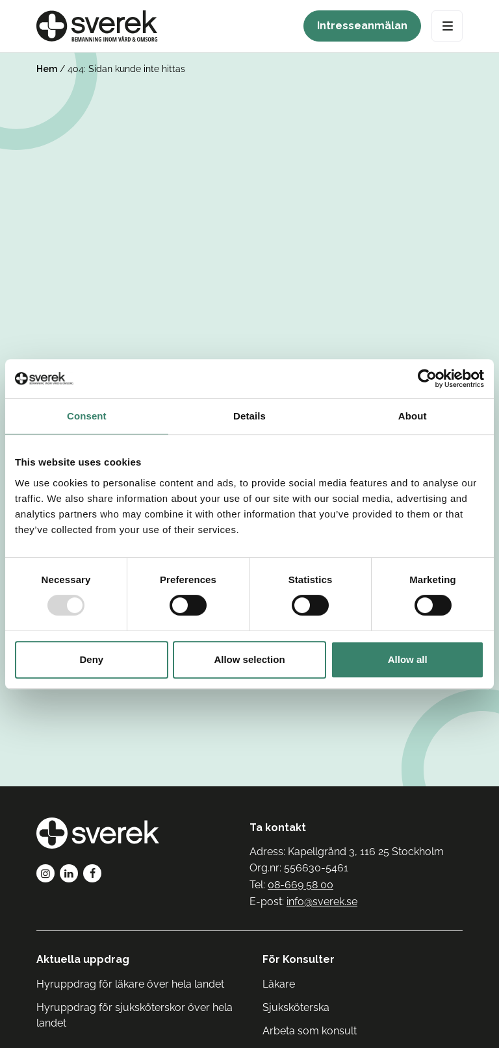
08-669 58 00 (300, 885)
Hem (46, 69)
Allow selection (249, 659)
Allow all (408, 659)
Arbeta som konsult (309, 1031)
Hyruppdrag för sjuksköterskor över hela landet (134, 1015)
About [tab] (412, 415)
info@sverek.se (322, 901)
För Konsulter (298, 959)
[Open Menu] (447, 26)
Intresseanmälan (362, 25)
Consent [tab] (87, 415)
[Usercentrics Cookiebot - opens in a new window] (427, 378)
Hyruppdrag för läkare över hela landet (130, 984)
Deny (91, 659)
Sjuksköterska (295, 1007)
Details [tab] (249, 415)
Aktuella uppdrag (82, 959)
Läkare (278, 984)
